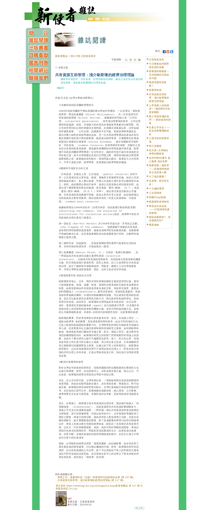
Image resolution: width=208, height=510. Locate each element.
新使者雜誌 (61, 56)
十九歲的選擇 (156, 188)
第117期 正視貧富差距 (83, 56)
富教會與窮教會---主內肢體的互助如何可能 (159, 74)
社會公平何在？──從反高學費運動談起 (159, 131)
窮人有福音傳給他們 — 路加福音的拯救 (160, 120)
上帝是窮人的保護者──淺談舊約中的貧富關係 (159, 109)
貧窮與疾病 (155, 90)
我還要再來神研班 (159, 201)
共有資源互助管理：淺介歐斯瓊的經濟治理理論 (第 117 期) (91, 480)
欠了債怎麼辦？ (158, 176)
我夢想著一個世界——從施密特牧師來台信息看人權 (159, 169)
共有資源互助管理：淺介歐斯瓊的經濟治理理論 (159, 98)
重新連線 (154, 224)
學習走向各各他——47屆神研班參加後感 (159, 209)
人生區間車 (155, 193)
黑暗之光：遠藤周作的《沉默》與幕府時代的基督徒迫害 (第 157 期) (96, 477)
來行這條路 (155, 146)
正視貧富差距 (156, 59)
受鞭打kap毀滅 (157, 197)
